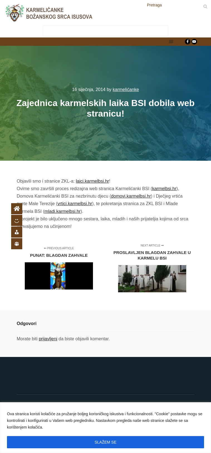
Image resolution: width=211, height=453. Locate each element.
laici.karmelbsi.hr (92, 181)
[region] (105, 427)
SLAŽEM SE (106, 442)
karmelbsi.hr (164, 188)
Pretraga (154, 5)
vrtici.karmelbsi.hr (74, 203)
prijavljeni (48, 338)
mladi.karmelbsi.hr (63, 211)
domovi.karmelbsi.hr (131, 196)
